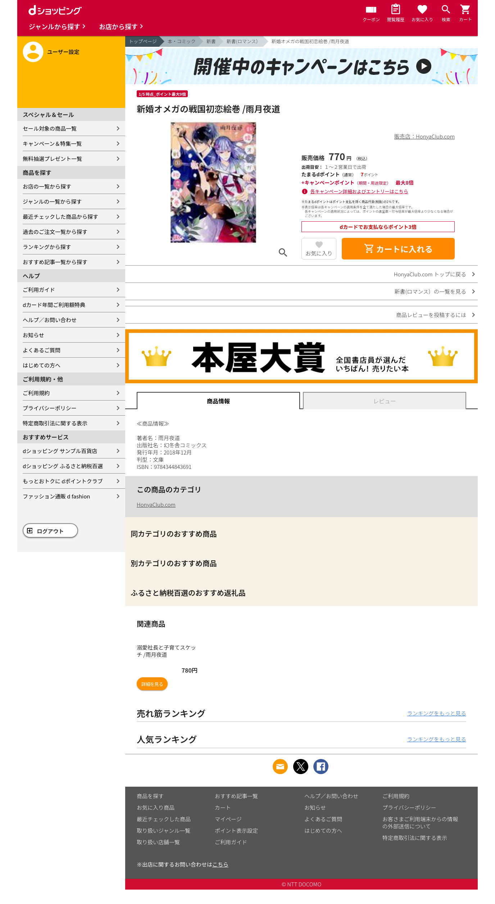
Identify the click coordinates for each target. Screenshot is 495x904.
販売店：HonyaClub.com (424, 136)
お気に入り (318, 253)
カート (223, 807)
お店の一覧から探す (47, 186)
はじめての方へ (41, 365)
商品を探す (150, 796)
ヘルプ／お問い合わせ (50, 320)
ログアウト (50, 531)
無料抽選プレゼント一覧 (52, 158)
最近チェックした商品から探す (60, 216)
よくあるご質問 (41, 350)
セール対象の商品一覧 (50, 128)
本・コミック (182, 41)
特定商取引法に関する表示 (55, 423)
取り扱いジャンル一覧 (163, 830)
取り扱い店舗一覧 (158, 842)
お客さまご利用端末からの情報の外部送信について (420, 822)
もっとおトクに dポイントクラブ (63, 481)
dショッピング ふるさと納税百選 (63, 466)
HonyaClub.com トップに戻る (430, 274)
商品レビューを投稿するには (431, 314)
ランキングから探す (47, 246)
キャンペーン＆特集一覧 (52, 143)
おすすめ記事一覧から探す (55, 262)
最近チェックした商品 (164, 819)
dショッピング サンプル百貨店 (60, 451)
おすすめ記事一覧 (236, 796)
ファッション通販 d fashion (56, 496)
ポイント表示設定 (236, 830)
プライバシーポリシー (50, 408)
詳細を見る (152, 684)
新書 (211, 41)
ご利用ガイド (39, 289)
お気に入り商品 (155, 807)
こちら (220, 864)
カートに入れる (398, 248)
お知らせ (33, 335)
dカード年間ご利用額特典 (54, 304)
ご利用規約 (36, 393)
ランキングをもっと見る (436, 713)
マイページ (228, 819)
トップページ (143, 41)
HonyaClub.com (156, 504)
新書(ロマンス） (244, 41)
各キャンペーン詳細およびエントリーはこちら (359, 191)
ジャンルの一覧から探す (52, 201)
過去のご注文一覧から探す (55, 231)
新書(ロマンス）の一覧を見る (430, 291)
